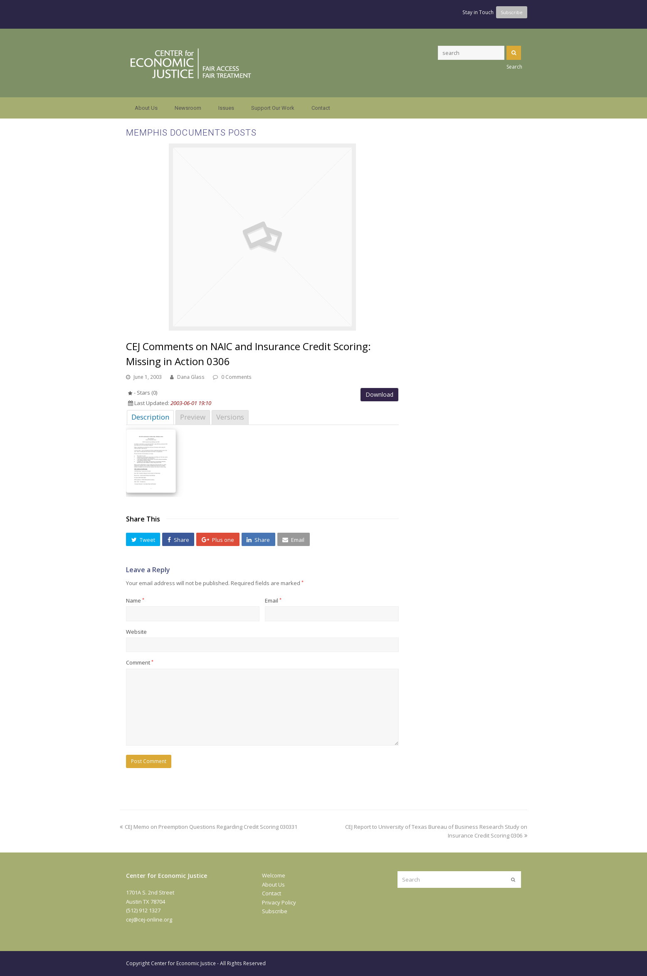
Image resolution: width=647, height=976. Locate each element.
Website (136, 631)
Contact (271, 893)
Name (135, 600)
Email (273, 600)
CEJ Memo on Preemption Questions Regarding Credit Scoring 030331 (208, 826)
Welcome (273, 875)
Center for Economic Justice (183, 963)
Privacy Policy (279, 902)
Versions (230, 417)
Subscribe (274, 911)
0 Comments (236, 377)
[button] (143, 539)
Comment (139, 662)
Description (150, 417)
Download (379, 394)
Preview (192, 417)
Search (513, 53)
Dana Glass (191, 377)
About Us (273, 884)
